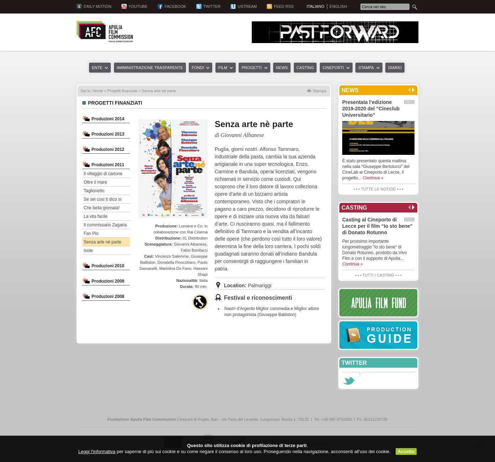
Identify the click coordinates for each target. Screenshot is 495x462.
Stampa (366, 67)
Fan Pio (91, 233)
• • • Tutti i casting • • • (378, 275)
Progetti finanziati (122, 91)
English (338, 6)
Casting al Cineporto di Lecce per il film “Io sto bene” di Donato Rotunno (377, 226)
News (282, 67)
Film (222, 67)
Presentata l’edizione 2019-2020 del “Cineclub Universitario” (371, 108)
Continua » (373, 177)
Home (98, 91)
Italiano (315, 6)
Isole (88, 250)
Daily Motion (97, 6)
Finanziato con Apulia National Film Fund (200, 302)
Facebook (175, 6)
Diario (395, 67)
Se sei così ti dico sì (102, 199)
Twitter (212, 6)
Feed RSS (283, 6)
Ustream (247, 6)
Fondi (198, 67)
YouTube (138, 6)
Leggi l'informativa (96, 451)
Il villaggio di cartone (103, 173)
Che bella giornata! (102, 207)
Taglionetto (94, 190)
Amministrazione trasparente (150, 67)
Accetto (406, 451)
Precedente (409, 90)
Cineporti (333, 67)
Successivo (413, 90)
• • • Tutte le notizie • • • (378, 189)
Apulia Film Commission (105, 32)
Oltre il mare (95, 182)
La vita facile (96, 216)
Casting (305, 67)
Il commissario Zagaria (105, 224)
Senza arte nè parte (102, 242)
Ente (97, 67)
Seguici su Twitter (349, 381)
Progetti (251, 67)
